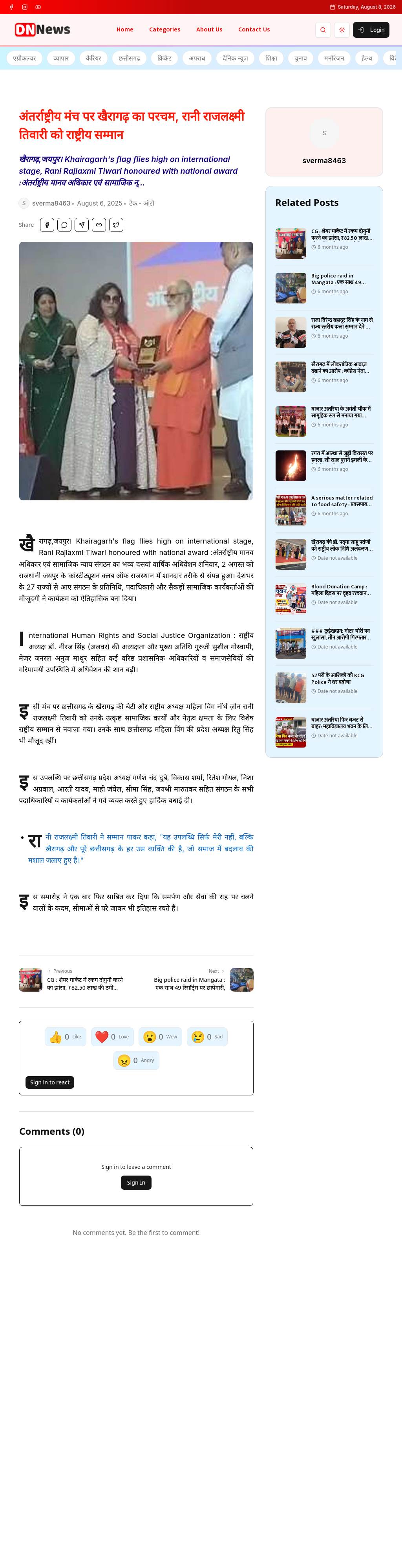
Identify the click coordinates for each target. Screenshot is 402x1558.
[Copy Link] (99, 225)
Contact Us (254, 29)
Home (125, 29)
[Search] (323, 30)
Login (371, 29)
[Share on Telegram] (82, 225)
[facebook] (11, 7)
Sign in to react (49, 1082)
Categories (165, 29)
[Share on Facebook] (47, 225)
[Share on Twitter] (116, 225)
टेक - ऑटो (141, 203)
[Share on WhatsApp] (64, 225)
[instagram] (25, 7)
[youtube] (38, 7)
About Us (209, 29)
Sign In (136, 1182)
